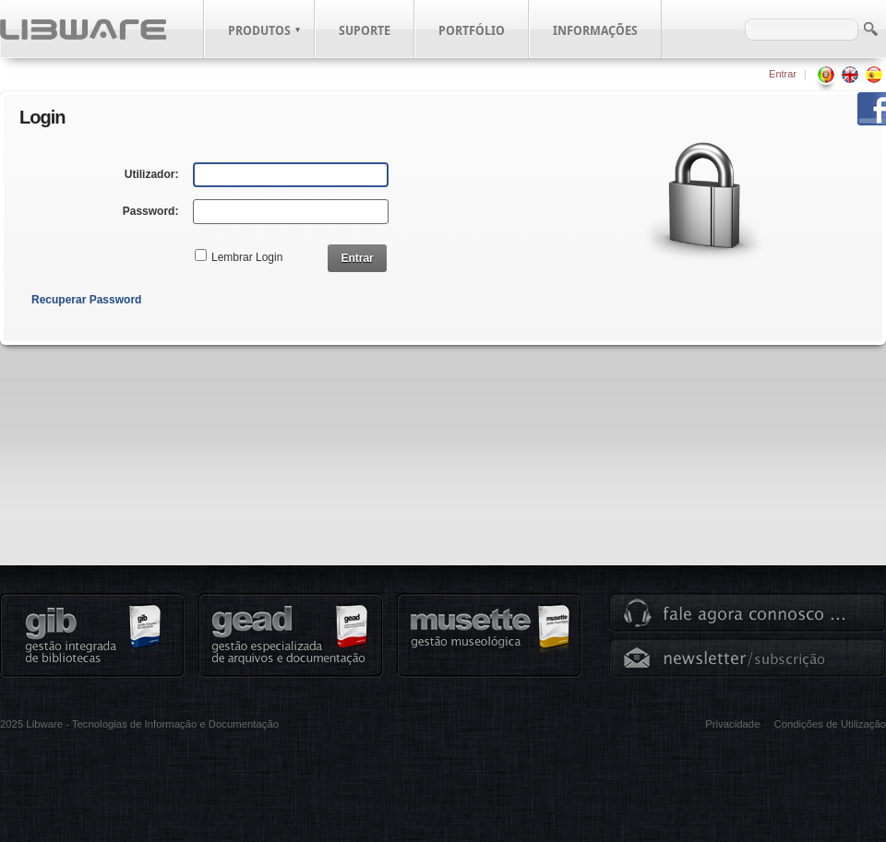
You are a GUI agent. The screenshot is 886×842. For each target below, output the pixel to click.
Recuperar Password (86, 299)
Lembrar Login (246, 257)
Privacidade (732, 723)
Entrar (782, 73)
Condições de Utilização (829, 723)
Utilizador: (152, 174)
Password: (151, 211)
